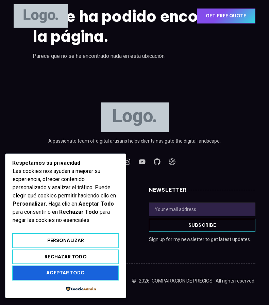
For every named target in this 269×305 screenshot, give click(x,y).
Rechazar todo (65, 256)
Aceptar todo (65, 272)
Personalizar (65, 240)
